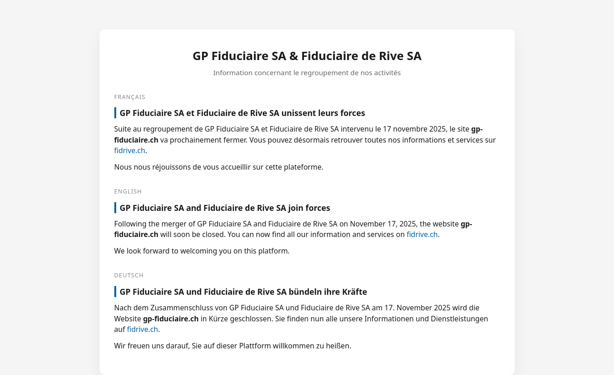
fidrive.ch (130, 150)
